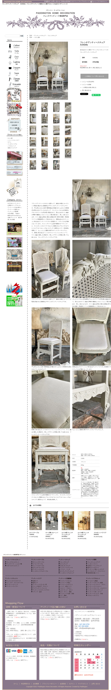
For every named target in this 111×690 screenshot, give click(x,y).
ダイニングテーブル (38, 562)
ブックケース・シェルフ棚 (14, 564)
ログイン (74, 1)
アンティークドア (36, 578)
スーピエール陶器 (92, 581)
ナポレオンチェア (65, 565)
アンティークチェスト (11, 578)
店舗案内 (47, 1)
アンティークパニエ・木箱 (95, 593)
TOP (30, 35)
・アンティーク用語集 (12, 211)
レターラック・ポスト (66, 590)
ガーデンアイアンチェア (67, 571)
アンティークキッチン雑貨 (95, 582)
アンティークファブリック (95, 590)
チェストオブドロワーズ (14, 581)
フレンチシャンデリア (93, 562)
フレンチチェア (52, 35)
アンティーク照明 (91, 559)
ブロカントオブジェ (93, 595)
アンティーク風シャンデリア (95, 569)
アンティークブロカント (93, 578)
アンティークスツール (66, 567)
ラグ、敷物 (63, 595)
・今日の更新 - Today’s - (13, 213)
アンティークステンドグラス (41, 590)
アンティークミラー (12, 586)
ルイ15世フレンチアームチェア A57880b (83, 534)
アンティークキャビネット (12, 559)
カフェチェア (64, 564)
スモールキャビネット (13, 565)
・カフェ (9, 142)
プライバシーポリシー (49, 683)
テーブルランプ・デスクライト (96, 571)
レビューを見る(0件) (88, 81)
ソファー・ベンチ (65, 569)
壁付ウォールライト (93, 567)
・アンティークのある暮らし (14, 207)
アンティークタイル (66, 581)
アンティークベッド (12, 584)
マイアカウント (84, 1)
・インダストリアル (12, 144)
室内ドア (35, 582)
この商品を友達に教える (89, 87)
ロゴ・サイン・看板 (66, 592)
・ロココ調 (9, 138)
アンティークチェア (40, 35)
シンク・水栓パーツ (66, 586)
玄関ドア (35, 581)
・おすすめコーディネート (14, 203)
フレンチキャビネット (13, 562)
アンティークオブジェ (66, 584)
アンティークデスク (38, 569)
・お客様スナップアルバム (14, 205)
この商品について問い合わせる (94, 76)
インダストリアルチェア (67, 573)
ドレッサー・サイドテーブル (15, 582)
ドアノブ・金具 (37, 592)
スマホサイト (102, 1)
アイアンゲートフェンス (40, 588)
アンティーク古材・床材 (67, 593)
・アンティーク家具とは (13, 209)
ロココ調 (37, 37)
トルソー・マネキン (66, 588)
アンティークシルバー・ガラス (96, 584)
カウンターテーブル (38, 567)
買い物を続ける (86, 90)
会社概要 (36, 683)
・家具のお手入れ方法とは (14, 215)
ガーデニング (64, 597)
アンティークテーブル (37, 559)
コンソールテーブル (38, 565)
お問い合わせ (55, 1)
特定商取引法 (25, 683)
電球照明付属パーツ (93, 573)
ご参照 (15, 636)
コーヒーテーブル (38, 564)
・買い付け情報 (11, 219)
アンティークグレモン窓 (40, 584)
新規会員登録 (65, 1)
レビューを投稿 (86, 84)
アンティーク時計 (65, 582)
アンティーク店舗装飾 (65, 578)
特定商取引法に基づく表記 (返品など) (91, 67)
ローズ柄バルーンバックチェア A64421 (51, 534)
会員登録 (63, 683)
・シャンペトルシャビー (13, 140)
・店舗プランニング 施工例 (14, 217)
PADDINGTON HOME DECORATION (18, 1)
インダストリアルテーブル (40, 571)
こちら (16, 617)
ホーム (16, 683)
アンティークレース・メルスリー (97, 588)
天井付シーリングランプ (94, 565)
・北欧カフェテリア (12, 147)
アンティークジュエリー (94, 586)
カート (93, 1)
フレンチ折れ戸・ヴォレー (40, 586)
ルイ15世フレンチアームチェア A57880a (67, 534)
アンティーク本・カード (94, 592)
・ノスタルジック (11, 146)
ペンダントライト (92, 564)
